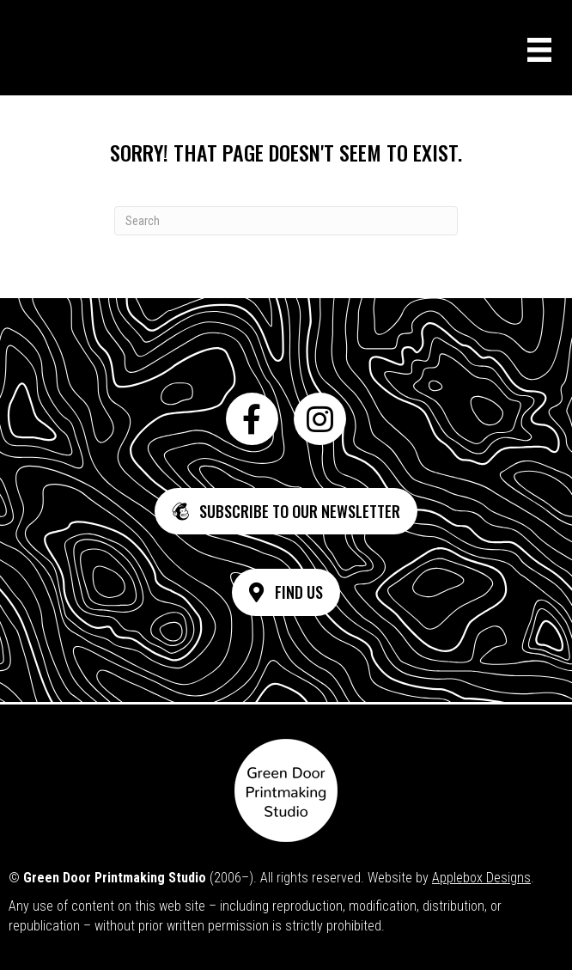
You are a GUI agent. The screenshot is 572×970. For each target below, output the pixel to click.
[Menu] (539, 50)
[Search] (286, 220)
